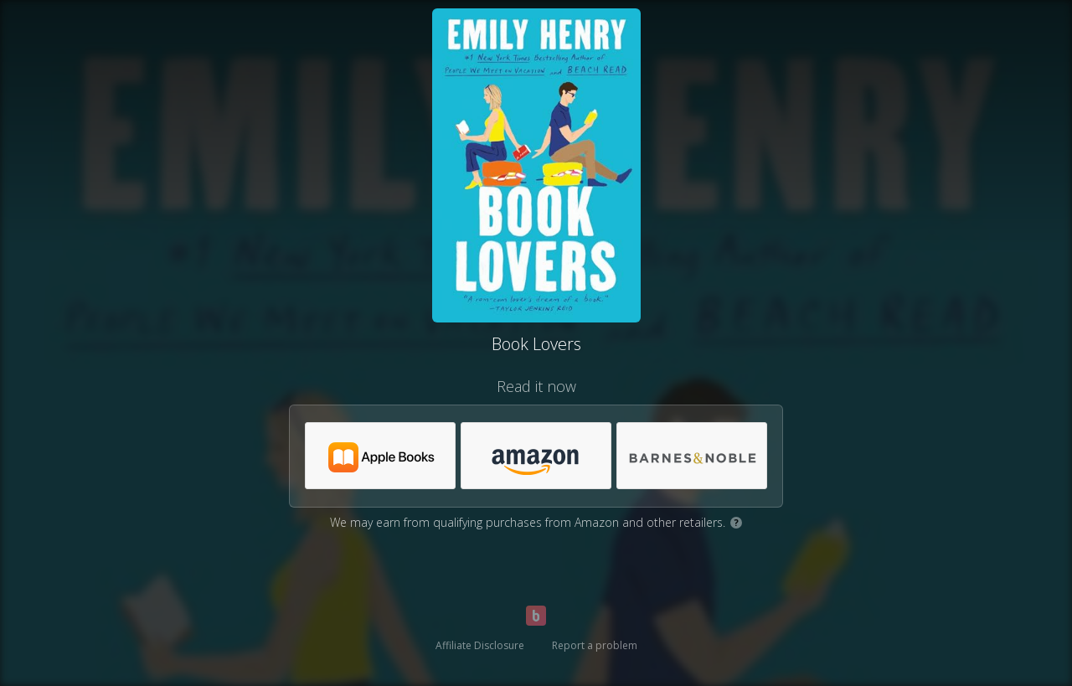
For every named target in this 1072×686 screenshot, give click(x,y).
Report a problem (594, 645)
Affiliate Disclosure (480, 645)
